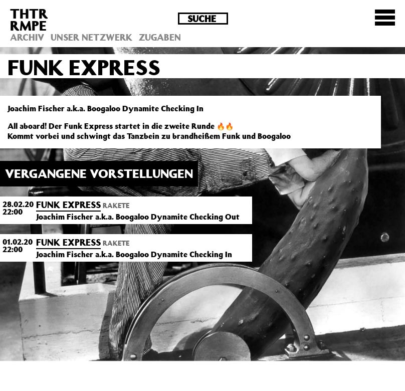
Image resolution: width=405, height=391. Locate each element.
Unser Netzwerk (91, 37)
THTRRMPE (29, 19)
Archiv (27, 37)
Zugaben (160, 37)
